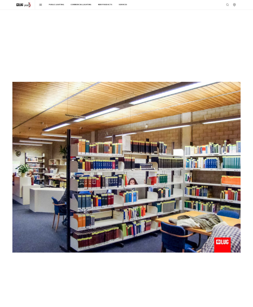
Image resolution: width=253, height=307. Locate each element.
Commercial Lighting (81, 5)
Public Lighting (56, 5)
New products (105, 5)
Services (123, 5)
